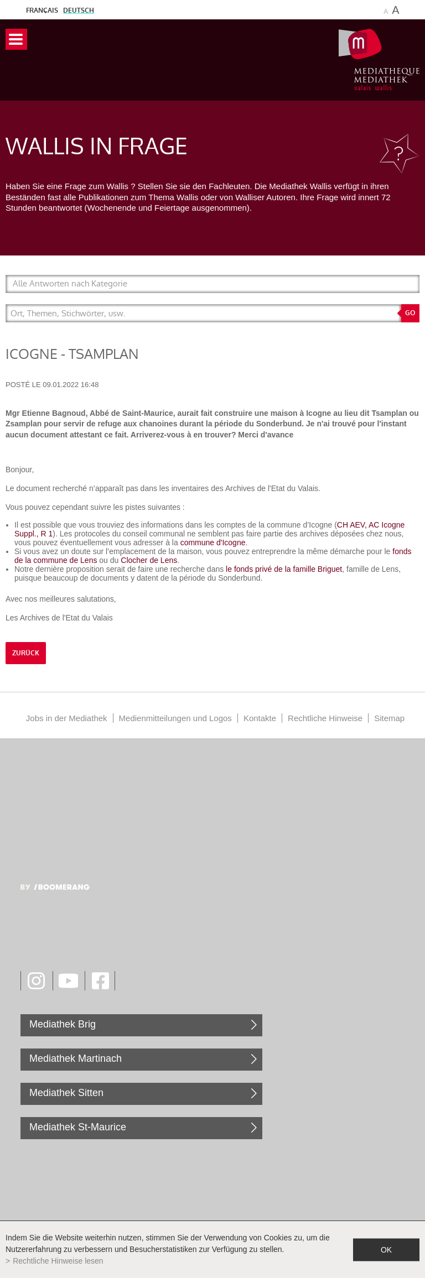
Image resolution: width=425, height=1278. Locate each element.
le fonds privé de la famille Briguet (284, 569)
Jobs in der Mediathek (66, 718)
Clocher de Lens (149, 560)
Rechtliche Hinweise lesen (58, 1260)
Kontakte (259, 718)
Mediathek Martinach (75, 1058)
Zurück (25, 653)
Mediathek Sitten (66, 1092)
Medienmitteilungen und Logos (175, 718)
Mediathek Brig (62, 1024)
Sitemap (389, 718)
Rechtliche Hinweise (325, 718)
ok (386, 1249)
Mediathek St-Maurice (77, 1127)
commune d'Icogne (213, 542)
